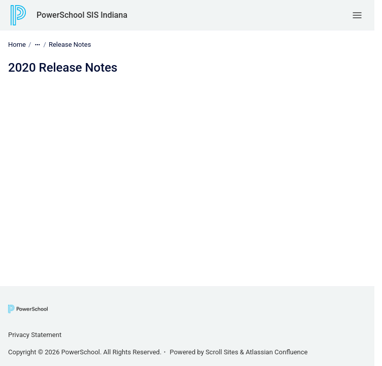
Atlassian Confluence (276, 352)
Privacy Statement (34, 335)
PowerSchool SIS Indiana (82, 15)
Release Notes (70, 44)
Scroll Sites (221, 352)
